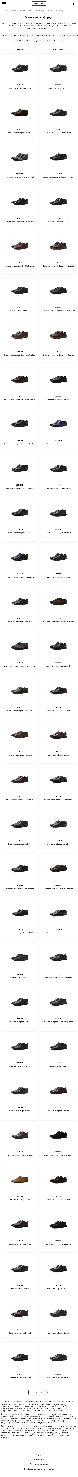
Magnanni (37, 41)
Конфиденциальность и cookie (39, 1469)
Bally (28, 41)
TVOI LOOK (39, 3)
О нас (39, 1455)
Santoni (19, 41)
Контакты (39, 1459)
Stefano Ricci (51, 41)
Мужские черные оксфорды (43, 35)
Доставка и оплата (39, 1464)
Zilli (61, 41)
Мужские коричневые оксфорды (15, 35)
